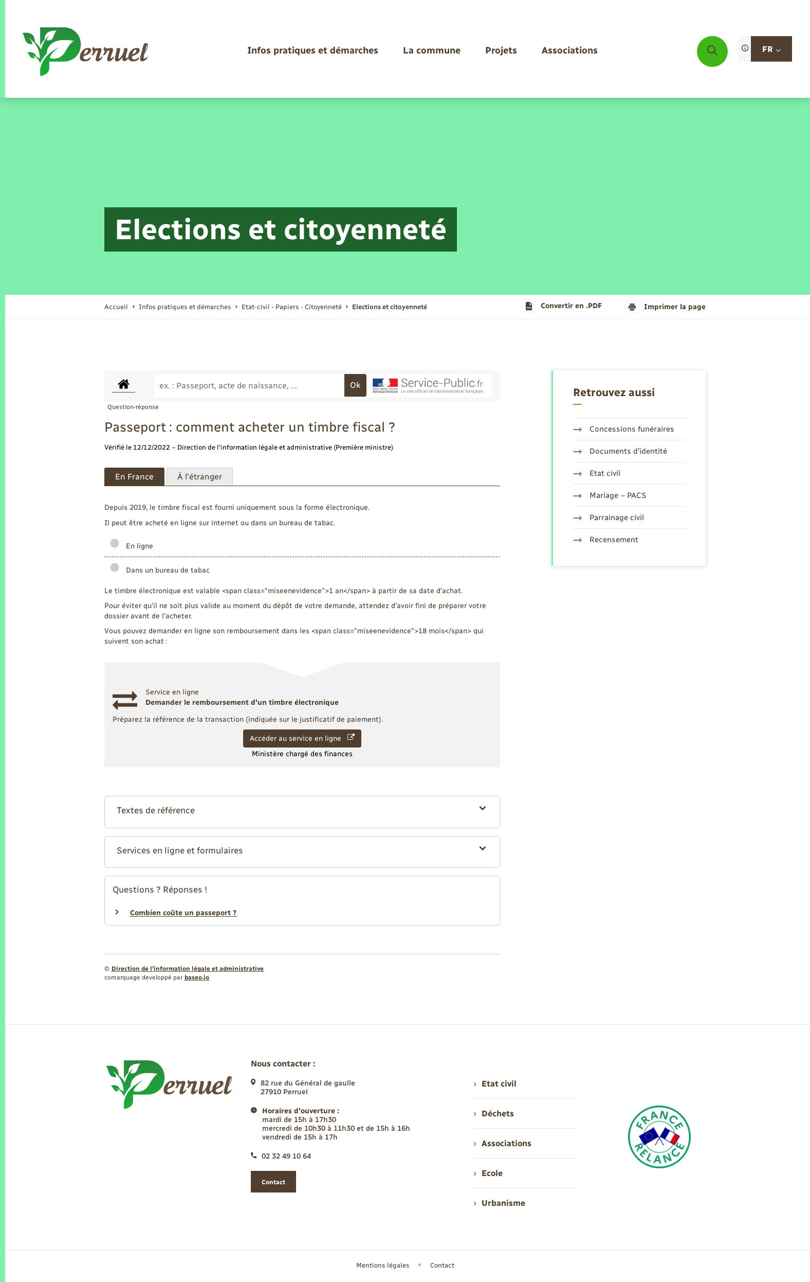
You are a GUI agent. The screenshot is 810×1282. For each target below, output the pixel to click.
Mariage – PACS (609, 495)
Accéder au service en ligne (302, 738)
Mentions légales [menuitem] (383, 1265)
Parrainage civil (608, 517)
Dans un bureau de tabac (159, 570)
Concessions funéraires (623, 429)
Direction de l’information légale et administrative (188, 968)
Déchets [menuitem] (494, 1113)
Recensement (605, 539)
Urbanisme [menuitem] (499, 1203)
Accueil (116, 307)
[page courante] (389, 307)
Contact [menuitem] (442, 1265)
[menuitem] (312, 51)
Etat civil (596, 473)
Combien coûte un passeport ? (183, 913)
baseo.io (197, 977)
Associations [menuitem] (502, 1143)
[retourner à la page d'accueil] (86, 51)
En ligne (131, 546)
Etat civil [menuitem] (495, 1084)
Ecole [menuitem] (488, 1173)
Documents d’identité (620, 451)
